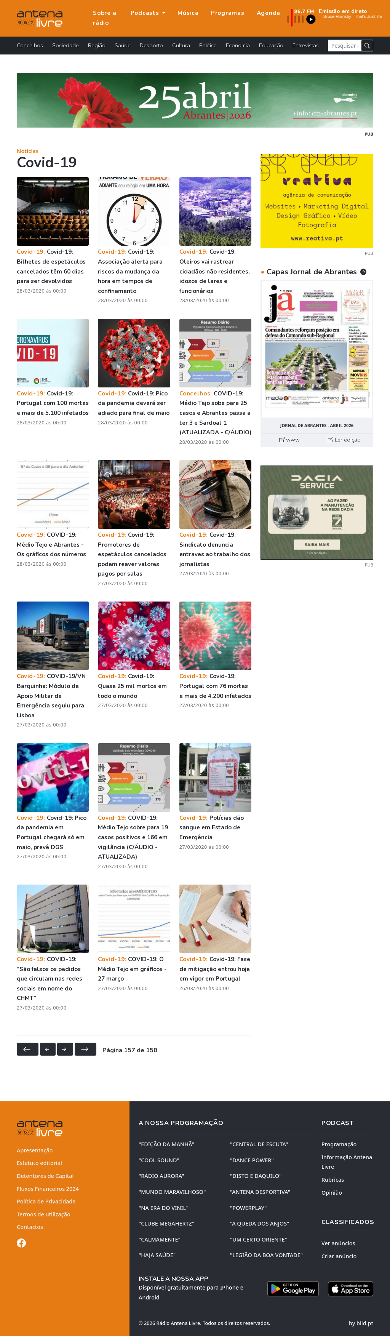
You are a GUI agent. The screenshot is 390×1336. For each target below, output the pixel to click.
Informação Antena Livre (346, 1162)
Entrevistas (305, 45)
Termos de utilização (43, 1214)
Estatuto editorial (39, 1162)
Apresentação (35, 1150)
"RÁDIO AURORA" (161, 1175)
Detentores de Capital (45, 1175)
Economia (238, 45)
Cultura (181, 45)
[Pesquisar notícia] (344, 45)
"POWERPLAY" (248, 1207)
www (289, 439)
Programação (338, 1144)
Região (96, 45)
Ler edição (344, 439)
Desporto (151, 45)
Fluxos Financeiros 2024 (48, 1188)
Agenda (269, 13)
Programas (228, 13)
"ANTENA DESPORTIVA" (260, 1191)
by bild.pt (361, 1323)
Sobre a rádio (104, 18)
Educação (271, 45)
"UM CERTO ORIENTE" (258, 1239)
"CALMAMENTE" (160, 1239)
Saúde (123, 45)
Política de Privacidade (46, 1201)
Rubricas (332, 1179)
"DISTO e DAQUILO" (256, 1175)
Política (208, 45)
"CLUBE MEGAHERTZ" (166, 1223)
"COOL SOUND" (159, 1160)
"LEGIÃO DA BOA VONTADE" (266, 1255)
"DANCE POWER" (252, 1160)
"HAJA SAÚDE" (157, 1255)
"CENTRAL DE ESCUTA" (259, 1144)
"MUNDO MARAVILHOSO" (172, 1191)
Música (188, 13)
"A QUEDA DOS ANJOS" (259, 1223)
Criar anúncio (338, 1256)
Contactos (30, 1226)
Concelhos (30, 45)
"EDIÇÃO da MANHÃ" (166, 1144)
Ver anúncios (338, 1243)
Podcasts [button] (146, 13)
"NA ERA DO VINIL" (163, 1207)
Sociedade (65, 45)
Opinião (331, 1192)
